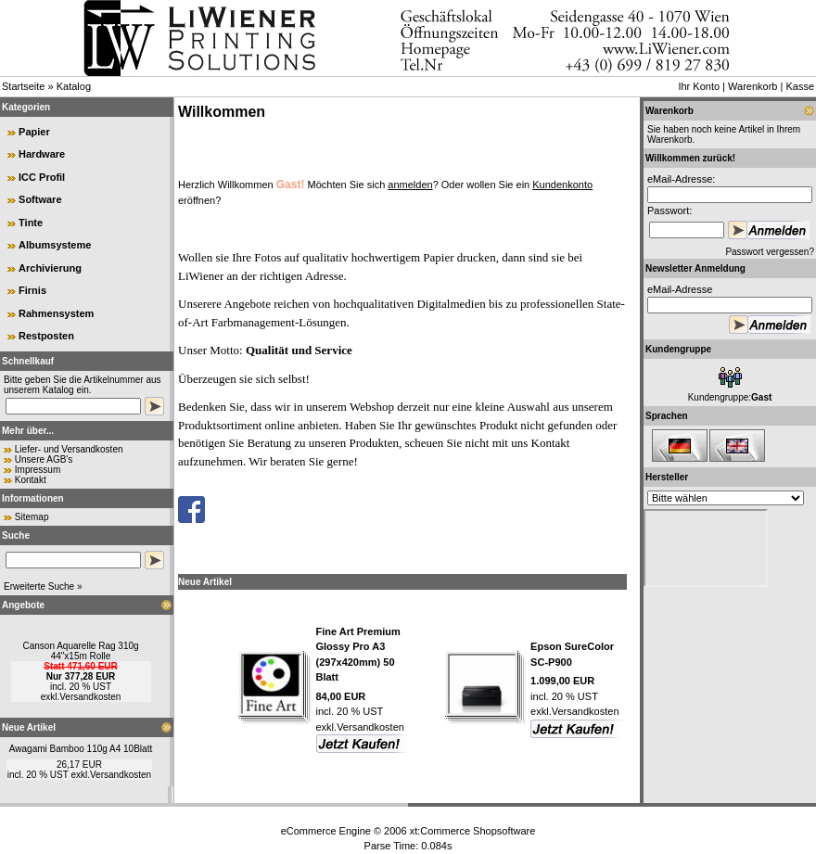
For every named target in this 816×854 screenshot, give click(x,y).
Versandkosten (90, 697)
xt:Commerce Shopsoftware (473, 830)
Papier (34, 131)
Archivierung (50, 268)
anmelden (410, 184)
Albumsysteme (55, 244)
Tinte (31, 222)
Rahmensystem (56, 313)
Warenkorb (752, 86)
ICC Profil (42, 177)
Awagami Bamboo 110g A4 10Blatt (80, 749)
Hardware (42, 153)
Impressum (37, 470)
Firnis (32, 290)
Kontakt (30, 480)
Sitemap (32, 517)
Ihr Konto (699, 86)
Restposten (46, 335)
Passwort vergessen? (769, 252)
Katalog (74, 86)
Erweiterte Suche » (43, 586)
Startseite (23, 86)
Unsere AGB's (44, 459)
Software (40, 199)
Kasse (799, 86)
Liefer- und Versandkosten (69, 449)
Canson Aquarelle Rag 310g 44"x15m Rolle (80, 651)
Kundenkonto (562, 184)
